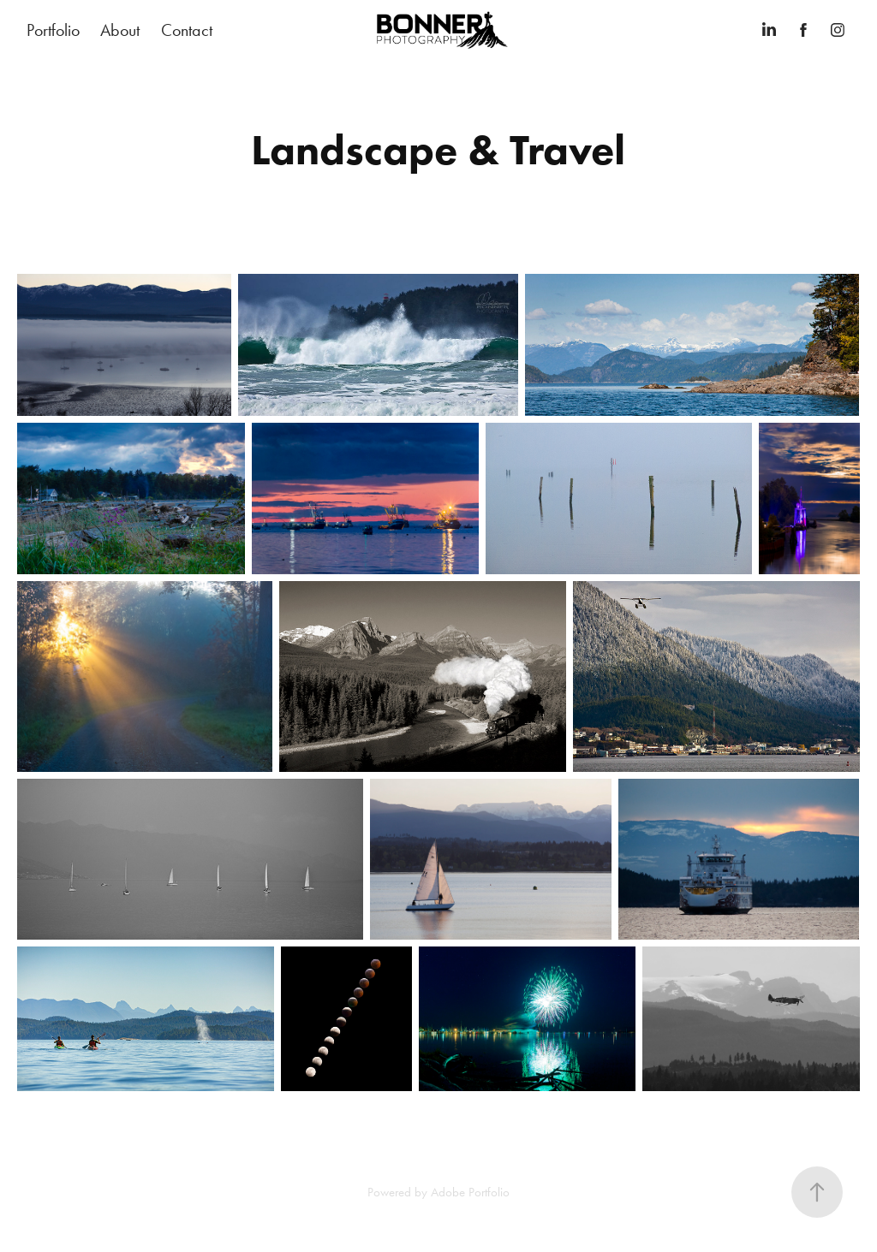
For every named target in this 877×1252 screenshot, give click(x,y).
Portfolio (53, 30)
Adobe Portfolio (470, 1192)
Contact (186, 30)
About (120, 30)
